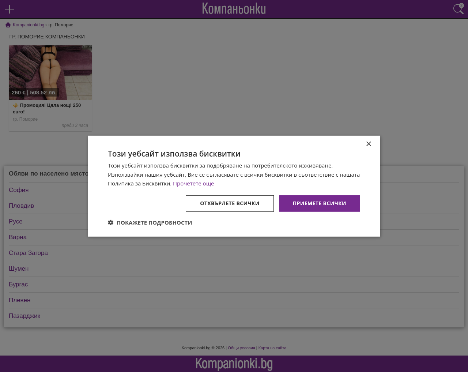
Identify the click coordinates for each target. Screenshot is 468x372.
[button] (150, 222)
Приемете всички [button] (319, 203)
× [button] (368, 144)
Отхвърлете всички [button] (230, 203)
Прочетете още (193, 183)
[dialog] (234, 185)
